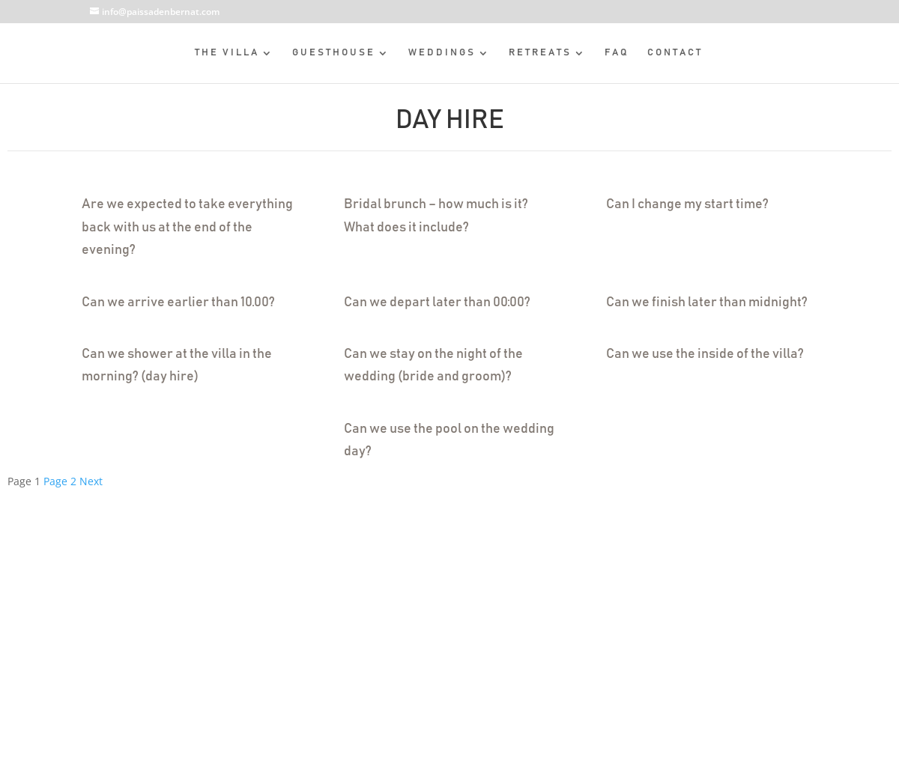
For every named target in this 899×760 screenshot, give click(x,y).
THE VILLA (227, 53)
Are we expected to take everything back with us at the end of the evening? (187, 227)
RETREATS (540, 53)
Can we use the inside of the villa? (705, 354)
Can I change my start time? (687, 204)
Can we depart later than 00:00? (437, 302)
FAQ (617, 53)
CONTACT (675, 53)
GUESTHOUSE (333, 53)
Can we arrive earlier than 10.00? (178, 302)
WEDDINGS (442, 53)
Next (91, 481)
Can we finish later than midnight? (707, 302)
